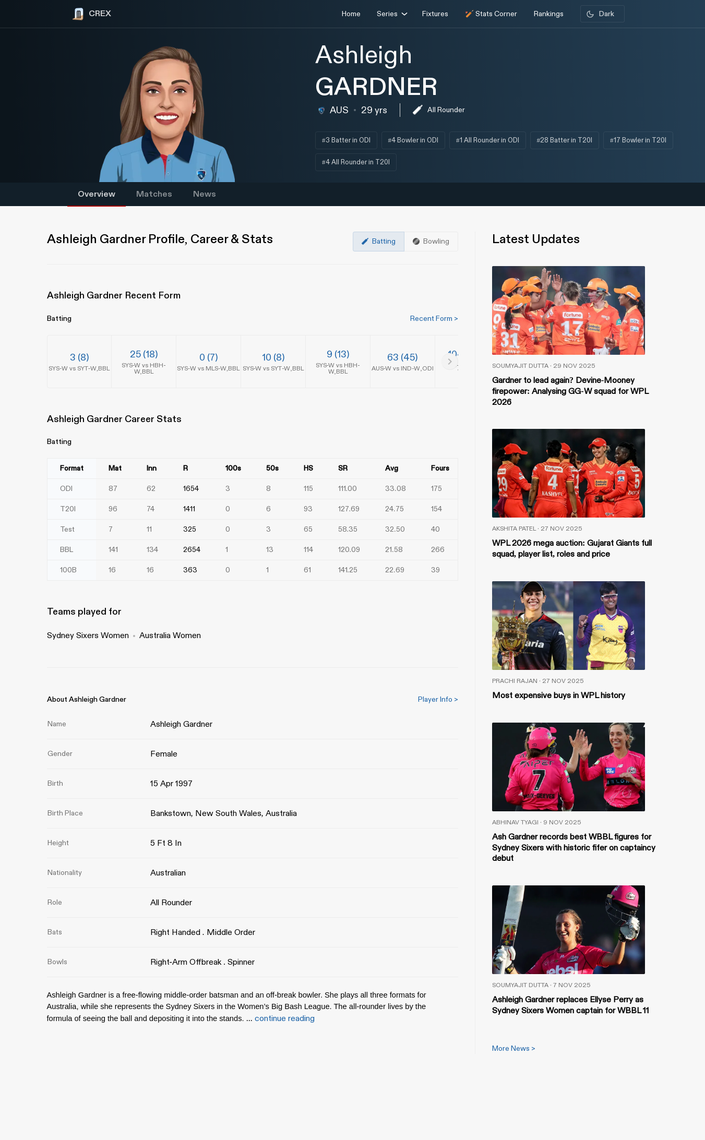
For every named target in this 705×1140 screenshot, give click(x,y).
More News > (513, 1048)
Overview (96, 194)
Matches (154, 194)
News (204, 194)
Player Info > (438, 699)
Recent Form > (434, 318)
